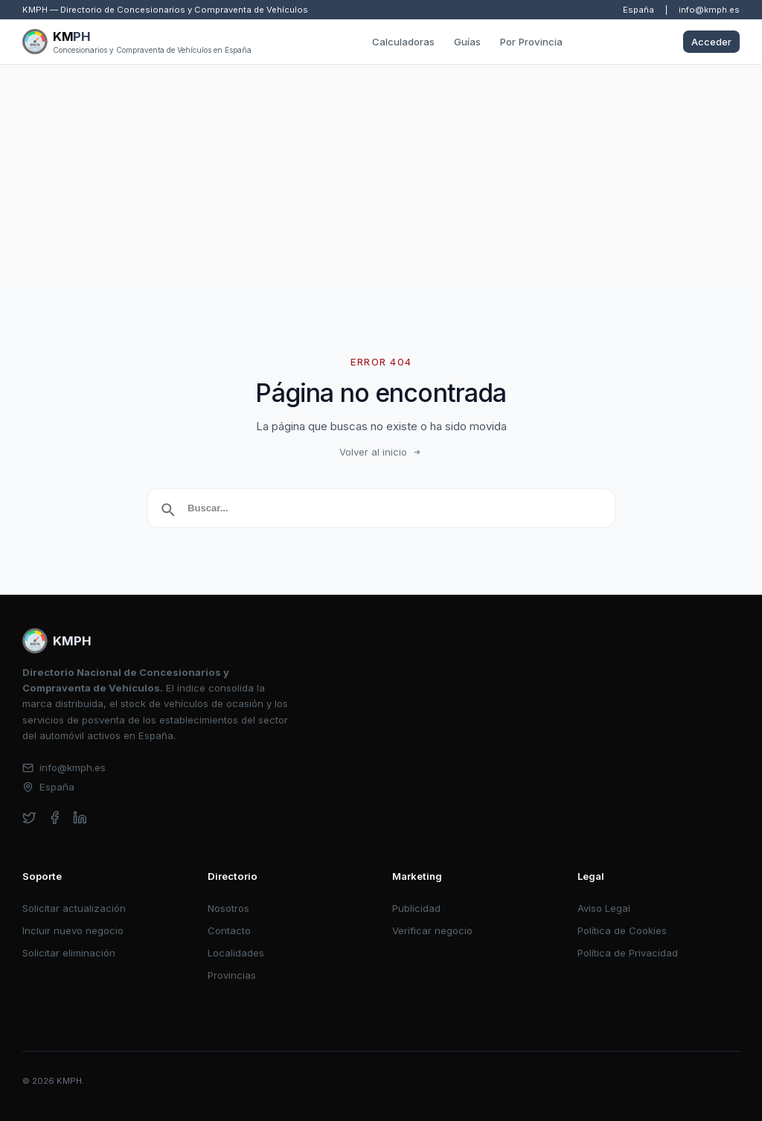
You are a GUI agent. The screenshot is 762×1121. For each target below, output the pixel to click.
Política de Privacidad (627, 953)
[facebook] (55, 818)
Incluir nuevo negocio (73, 930)
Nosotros (228, 908)
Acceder (711, 42)
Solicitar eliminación (68, 953)
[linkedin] (80, 818)
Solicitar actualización (74, 908)
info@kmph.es (709, 9)
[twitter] (29, 818)
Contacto (229, 930)
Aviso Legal (603, 908)
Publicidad (416, 908)
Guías (467, 42)
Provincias (232, 975)
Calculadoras (403, 42)
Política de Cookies (622, 930)
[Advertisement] (381, 176)
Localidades (236, 953)
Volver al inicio (381, 452)
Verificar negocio (432, 930)
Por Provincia (531, 42)
